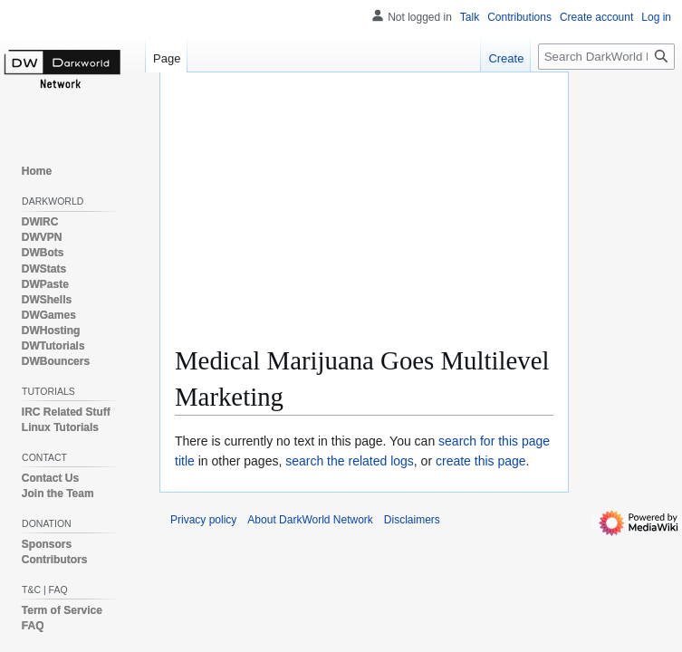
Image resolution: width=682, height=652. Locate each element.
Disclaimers (412, 519)
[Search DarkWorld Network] (606, 56)
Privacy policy (203, 519)
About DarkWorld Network (310, 519)
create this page (481, 461)
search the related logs (349, 461)
